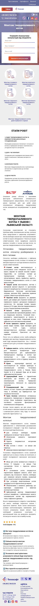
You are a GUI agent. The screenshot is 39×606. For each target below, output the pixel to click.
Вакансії (33, 1)
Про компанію (13, 1)
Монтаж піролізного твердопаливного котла (28, 102)
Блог (22, 592)
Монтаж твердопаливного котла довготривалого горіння (19, 120)
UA (30, 15)
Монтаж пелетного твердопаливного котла (28, 84)
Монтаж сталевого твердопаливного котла (10, 84)
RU (36, 15)
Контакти (23, 601)
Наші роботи (24, 590)
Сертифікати (24, 1)
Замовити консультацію (19, 58)
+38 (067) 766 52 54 (9, 15)
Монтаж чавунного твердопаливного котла (10, 102)
